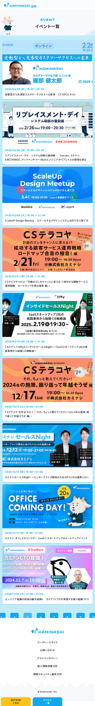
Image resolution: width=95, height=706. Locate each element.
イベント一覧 (47, 701)
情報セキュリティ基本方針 (47, 674)
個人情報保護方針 (47, 666)
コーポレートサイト (47, 642)
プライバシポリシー (47, 658)
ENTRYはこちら (16, 701)
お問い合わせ (47, 650)
